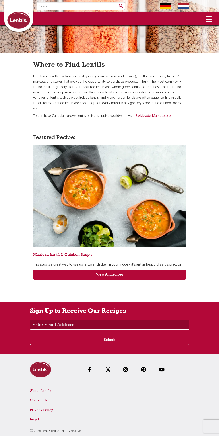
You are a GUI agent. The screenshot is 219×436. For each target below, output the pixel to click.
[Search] (121, 6)
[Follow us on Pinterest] (145, 370)
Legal (34, 419)
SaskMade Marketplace (153, 116)
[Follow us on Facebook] (92, 370)
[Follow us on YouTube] (162, 370)
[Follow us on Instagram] (127, 370)
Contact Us (38, 400)
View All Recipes (109, 274)
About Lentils (40, 391)
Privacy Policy (41, 410)
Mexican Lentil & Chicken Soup (61, 254)
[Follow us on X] (109, 370)
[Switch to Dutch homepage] (180, 6)
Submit (109, 340)
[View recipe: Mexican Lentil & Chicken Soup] (109, 196)
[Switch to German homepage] (162, 6)
